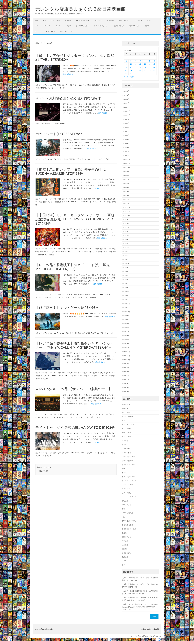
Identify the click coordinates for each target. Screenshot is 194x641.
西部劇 (147, 26)
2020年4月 (125, 384)
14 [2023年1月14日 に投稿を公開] (149, 64)
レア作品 (90, 417)
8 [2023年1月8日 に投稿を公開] (154, 61)
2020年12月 (126, 351)
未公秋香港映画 (127, 525)
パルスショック (43, 417)
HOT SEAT (70, 159)
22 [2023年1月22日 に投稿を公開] (154, 67)
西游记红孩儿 (43, 254)
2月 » (132, 77)
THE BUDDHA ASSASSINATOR (77, 202)
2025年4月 (125, 143)
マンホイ (107, 202)
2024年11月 (126, 163)
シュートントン (87, 251)
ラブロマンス (126, 489)
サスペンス (47, 26)
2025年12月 (126, 111)
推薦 (44, 20)
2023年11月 (126, 211)
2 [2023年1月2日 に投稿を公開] (126, 61)
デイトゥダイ (99, 453)
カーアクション (127, 432)
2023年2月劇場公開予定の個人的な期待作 (68, 98)
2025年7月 (125, 131)
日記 (36, 20)
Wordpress (157, 636)
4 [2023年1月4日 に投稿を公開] (135, 61)
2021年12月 (126, 303)
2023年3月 (125, 243)
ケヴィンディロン (81, 159)
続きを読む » (68, 74)
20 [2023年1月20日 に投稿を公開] (145, 67)
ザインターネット (87, 414)
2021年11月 (126, 307)
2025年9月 (125, 123)
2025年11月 (126, 115)
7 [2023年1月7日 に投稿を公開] (149, 61)
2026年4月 (125, 95)
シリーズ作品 (126, 452)
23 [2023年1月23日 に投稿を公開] (126, 70)
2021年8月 (125, 319)
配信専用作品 (50, 31)
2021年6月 (125, 327)
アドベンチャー (67, 249)
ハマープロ (104, 376)
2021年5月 (125, 332)
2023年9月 (125, 219)
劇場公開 (55, 123)
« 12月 (126, 77)
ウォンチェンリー (96, 202)
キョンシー (51, 88)
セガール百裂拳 (127, 461)
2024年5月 (125, 187)
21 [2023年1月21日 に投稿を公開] (149, 67)
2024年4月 (125, 191)
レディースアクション (101, 26)
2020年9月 (125, 364)
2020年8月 (125, 368)
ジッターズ (61, 88)
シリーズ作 (98, 20)
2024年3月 (125, 195)
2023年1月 (125, 251)
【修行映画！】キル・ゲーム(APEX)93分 (67, 307)
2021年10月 (126, 312)
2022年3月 (125, 291)
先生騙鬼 (93, 297)
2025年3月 (125, 147)
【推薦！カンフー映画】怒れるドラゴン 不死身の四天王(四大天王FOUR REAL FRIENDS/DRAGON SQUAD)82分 (140, 606)
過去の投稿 (42, 471)
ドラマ (68, 26)
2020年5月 (125, 380)
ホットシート (94, 159)
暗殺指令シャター (42, 378)
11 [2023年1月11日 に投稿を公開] (135, 64)
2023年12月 (126, 207)
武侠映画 (81, 294)
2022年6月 (125, 279)
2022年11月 (126, 259)
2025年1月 (125, 155)
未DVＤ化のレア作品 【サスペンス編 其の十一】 (73, 389)
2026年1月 (125, 107)
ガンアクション (59, 333)
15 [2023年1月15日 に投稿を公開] (154, 64)
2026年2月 (125, 103)
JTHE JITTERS (41, 88)
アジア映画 (110, 20)
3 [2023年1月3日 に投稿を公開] (130, 61)
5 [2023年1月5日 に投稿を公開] (140, 61)
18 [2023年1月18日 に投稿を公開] (135, 67)
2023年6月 (125, 231)
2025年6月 (125, 135)
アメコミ (125, 420)
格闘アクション (124, 20)
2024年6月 (125, 183)
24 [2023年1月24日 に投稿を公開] (131, 70)
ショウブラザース (84, 376)
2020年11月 (126, 356)
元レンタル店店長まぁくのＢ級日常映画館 (80, 8)
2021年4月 (125, 336)
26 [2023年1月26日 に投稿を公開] (140, 70)
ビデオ (53, 417)
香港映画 (68, 20)
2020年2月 (125, 392)
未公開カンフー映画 (129, 529)
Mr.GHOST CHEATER (43, 297)
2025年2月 (125, 151)
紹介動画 (125, 545)
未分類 (124, 533)
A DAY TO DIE (74, 453)
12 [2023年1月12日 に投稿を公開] (140, 64)
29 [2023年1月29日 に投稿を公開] (154, 70)
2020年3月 (125, 388)
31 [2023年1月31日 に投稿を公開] (131, 73)
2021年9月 (125, 315)
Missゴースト (105, 294)
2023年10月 (126, 215)
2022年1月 (125, 299)
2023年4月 (125, 239)
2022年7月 (125, 275)
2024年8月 (125, 175)
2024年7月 (125, 179)
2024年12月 (126, 159)
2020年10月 (126, 360)
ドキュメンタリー (128, 464)
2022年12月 (126, 255)
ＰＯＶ (37, 31)
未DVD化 (97, 417)
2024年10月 (126, 167)
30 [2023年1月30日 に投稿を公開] (126, 73)
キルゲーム (95, 333)
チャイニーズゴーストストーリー (76, 297)
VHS (78, 414)
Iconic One (133, 636)
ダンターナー (100, 414)
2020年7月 (125, 372)
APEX (88, 333)
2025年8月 (125, 127)
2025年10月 (126, 119)
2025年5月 (125, 139)
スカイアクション (128, 456)
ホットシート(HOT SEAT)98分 (58, 134)
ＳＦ (36, 26)
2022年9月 (125, 267)
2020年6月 (125, 376)
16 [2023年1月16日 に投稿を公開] (126, 67)
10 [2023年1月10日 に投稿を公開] (131, 64)
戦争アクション (119, 26)
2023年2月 (125, 247)
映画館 (62, 123)
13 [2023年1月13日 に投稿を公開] (145, 64)
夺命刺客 (112, 376)
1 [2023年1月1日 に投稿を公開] (154, 58)
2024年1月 (125, 203)
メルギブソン (105, 159)
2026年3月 (125, 99)
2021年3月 (125, 339)
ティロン (95, 376)
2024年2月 (125, 199)
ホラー (149, 20)
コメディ (58, 26)
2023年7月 (125, 227)
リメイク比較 (126, 493)
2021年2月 (125, 344)
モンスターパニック (66, 31)
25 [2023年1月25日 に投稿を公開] (135, 70)
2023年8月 (125, 223)
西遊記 (51, 254)
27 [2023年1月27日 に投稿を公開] (145, 70)
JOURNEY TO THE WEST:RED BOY (68, 251)
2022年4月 (125, 287)
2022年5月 (125, 283)
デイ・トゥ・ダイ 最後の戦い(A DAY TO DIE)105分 (75, 427)
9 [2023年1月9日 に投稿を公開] (126, 64)
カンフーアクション (69, 199)
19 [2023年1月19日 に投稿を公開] (140, 67)
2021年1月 (125, 348)
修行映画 (88, 85)
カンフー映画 (55, 20)
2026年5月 (125, 91)
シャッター (73, 376)
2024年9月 (125, 171)
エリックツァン (57, 297)
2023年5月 (125, 235)
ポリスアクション (82, 26)
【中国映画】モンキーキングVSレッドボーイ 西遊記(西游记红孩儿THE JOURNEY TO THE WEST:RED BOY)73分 (74, 219)
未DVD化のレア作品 (82, 20)
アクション (138, 20)
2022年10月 (126, 263)
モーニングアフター (78, 417)
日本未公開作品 (127, 513)
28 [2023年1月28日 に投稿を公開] (149, 70)
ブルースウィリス (106, 333)
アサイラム (126, 408)
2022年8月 (125, 271)
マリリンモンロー (63, 417)
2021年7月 (125, 324)
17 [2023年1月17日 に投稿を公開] (131, 67)
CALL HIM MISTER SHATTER (57, 376)
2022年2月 (125, 295)
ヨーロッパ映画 (127, 485)
